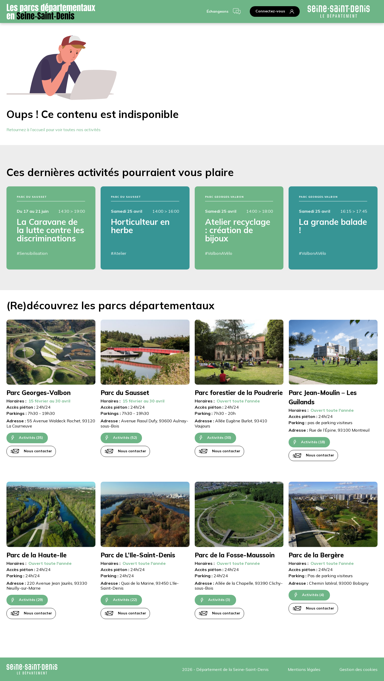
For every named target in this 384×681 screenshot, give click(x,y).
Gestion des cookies (359, 669)
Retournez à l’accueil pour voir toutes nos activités (53, 129)
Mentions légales (304, 669)
